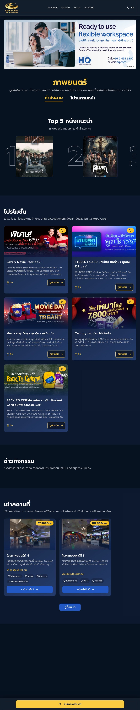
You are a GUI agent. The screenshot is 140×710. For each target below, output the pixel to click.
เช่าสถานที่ (89, 7)
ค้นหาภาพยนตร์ (70, 704)
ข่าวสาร (77, 7)
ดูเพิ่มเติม (56, 294)
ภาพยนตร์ (52, 7)
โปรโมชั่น (65, 7)
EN (130, 7)
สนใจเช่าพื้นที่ (29, 601)
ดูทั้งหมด (70, 618)
